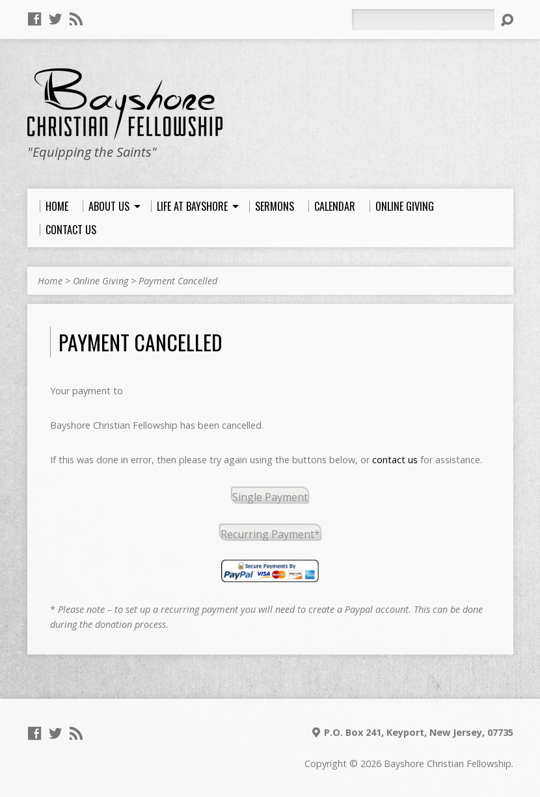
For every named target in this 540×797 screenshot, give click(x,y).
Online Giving (100, 281)
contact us (395, 459)
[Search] (422, 19)
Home (50, 281)
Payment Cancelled (178, 281)
